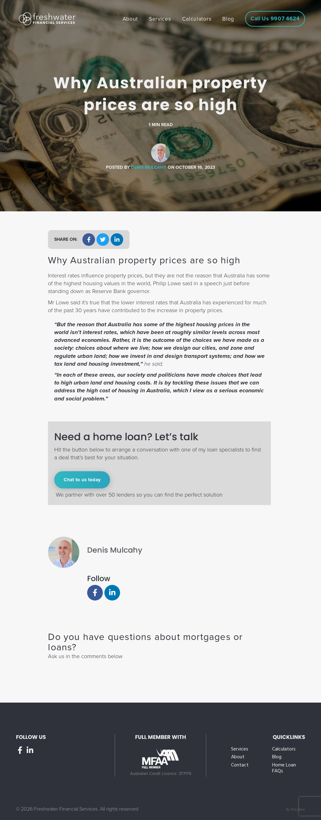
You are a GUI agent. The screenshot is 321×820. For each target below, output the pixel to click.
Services (239, 749)
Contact (240, 765)
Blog (277, 757)
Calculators (284, 749)
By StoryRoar (295, 809)
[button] (88, 239)
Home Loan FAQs (284, 768)
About (238, 757)
